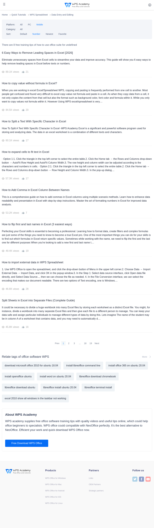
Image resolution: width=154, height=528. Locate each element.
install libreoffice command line (83, 365)
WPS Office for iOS (53, 497)
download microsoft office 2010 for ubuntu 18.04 (31, 365)
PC (29, 24)
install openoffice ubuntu (18, 376)
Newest (49, 34)
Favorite (63, 34)
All (21, 24)
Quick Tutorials (18, 14)
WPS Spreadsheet (39, 14)
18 (85, 343)
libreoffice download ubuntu (20, 387)
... (80, 343)
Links (91, 478)
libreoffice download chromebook (97, 376)
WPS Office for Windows (55, 478)
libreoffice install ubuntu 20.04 (59, 387)
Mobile (39, 24)
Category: (11, 29)
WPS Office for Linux (54, 503)
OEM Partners (95, 484)
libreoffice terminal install (98, 387)
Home (5, 14)
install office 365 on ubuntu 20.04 (126, 365)
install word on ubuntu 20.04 (55, 376)
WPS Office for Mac (53, 484)
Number (36, 34)
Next (97, 343)
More (147, 357)
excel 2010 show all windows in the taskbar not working (35, 398)
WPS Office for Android (54, 491)
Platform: (10, 24)
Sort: (8, 34)
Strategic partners (96, 491)
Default (23, 34)
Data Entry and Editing (62, 14)
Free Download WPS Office (26, 443)
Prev (57, 343)
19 (91, 343)
